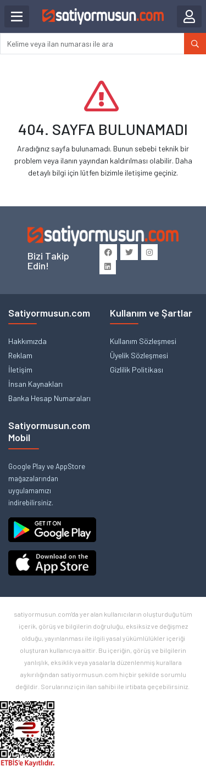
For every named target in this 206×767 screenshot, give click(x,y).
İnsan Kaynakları (35, 383)
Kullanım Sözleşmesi (143, 341)
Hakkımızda (27, 341)
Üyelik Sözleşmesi (139, 355)
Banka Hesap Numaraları (49, 398)
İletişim (20, 369)
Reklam (20, 355)
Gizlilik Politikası (136, 369)
